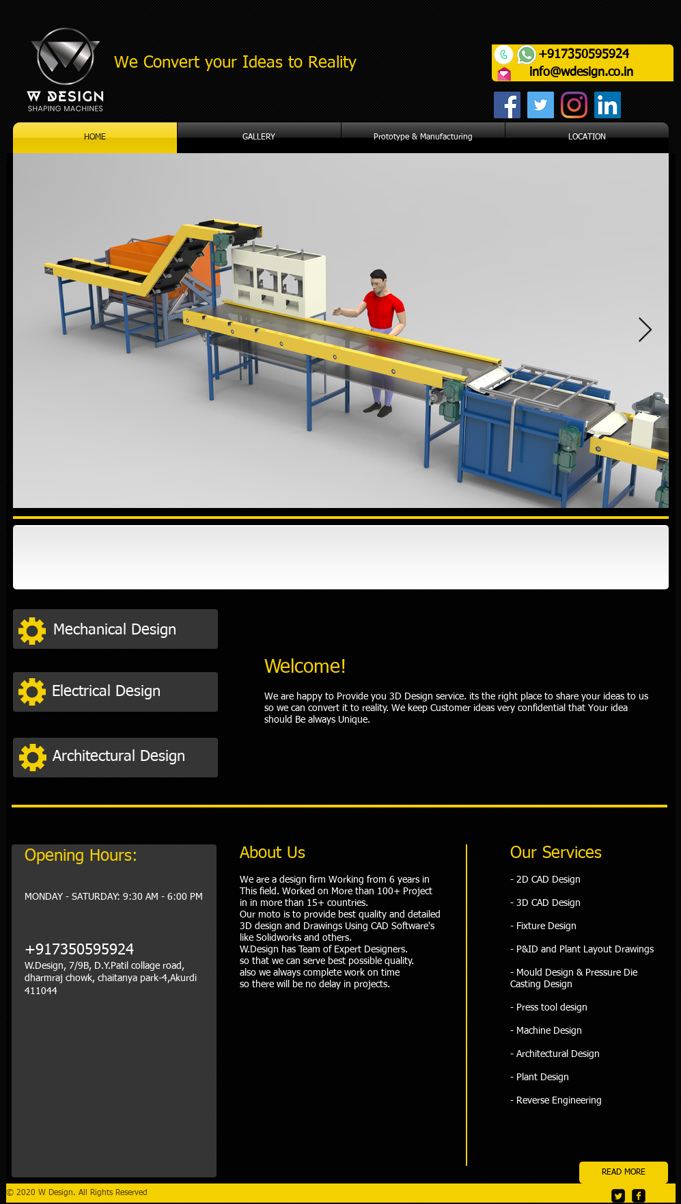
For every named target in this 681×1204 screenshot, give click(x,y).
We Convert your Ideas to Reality (235, 63)
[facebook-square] (638, 1196)
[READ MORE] (623, 1172)
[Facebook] (507, 105)
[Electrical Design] (130, 691)
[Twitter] (540, 105)
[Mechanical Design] (131, 630)
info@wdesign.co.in (581, 72)
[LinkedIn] (607, 105)
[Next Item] (645, 330)
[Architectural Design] (131, 756)
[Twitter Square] (618, 1196)
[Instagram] (574, 105)
